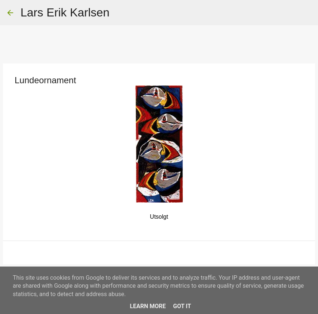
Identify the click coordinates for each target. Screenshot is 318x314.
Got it (182, 306)
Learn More (148, 306)
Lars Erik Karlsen (65, 12)
